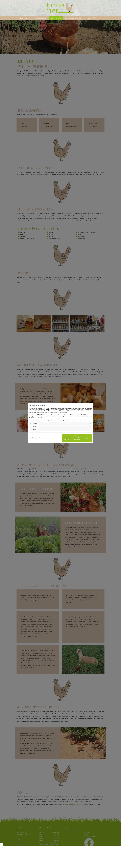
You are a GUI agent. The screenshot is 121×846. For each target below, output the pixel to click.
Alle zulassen (85, 438)
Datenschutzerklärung (33, 437)
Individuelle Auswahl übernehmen (70, 437)
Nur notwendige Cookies (56, 438)
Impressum (41, 437)
